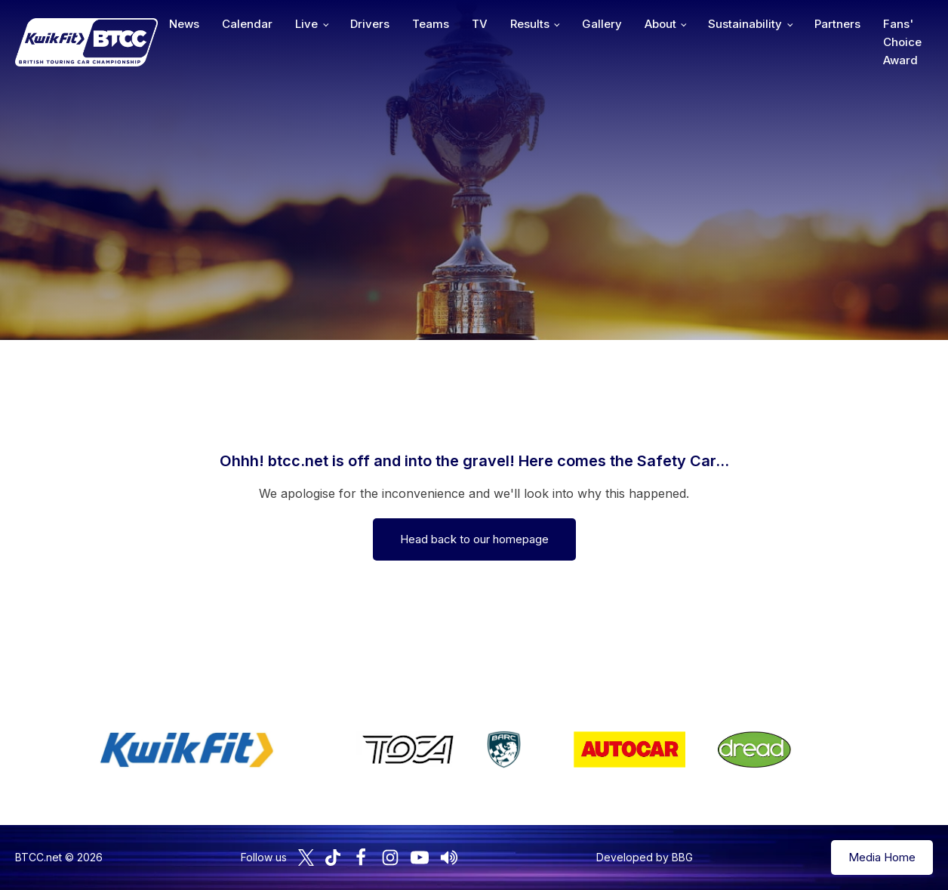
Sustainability (745, 24)
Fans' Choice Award (902, 42)
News (184, 24)
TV (480, 24)
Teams (430, 24)
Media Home (882, 857)
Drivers (369, 24)
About (660, 24)
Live (306, 24)
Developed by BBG (644, 857)
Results (529, 24)
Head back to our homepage (474, 539)
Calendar (247, 24)
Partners (837, 24)
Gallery (602, 24)
